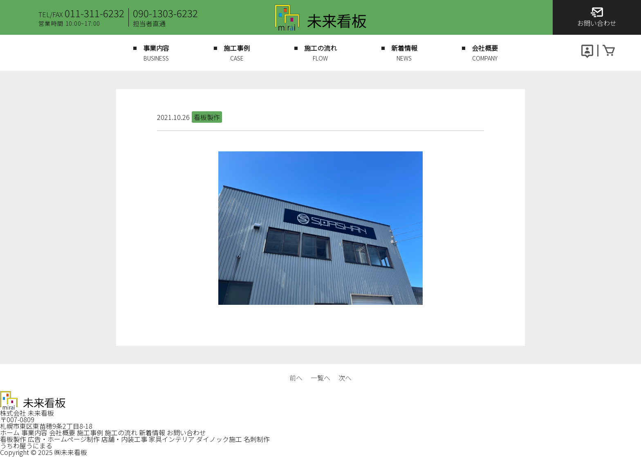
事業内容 (34, 432)
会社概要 (62, 432)
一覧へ (320, 378)
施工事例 (90, 432)
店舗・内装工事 (124, 439)
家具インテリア (172, 439)
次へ (345, 378)
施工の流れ (121, 432)
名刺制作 (257, 439)
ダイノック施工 (219, 439)
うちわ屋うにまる (26, 445)
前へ (296, 378)
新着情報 (152, 432)
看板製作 (13, 439)
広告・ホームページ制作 (64, 439)
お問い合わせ (186, 432)
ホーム (10, 432)
